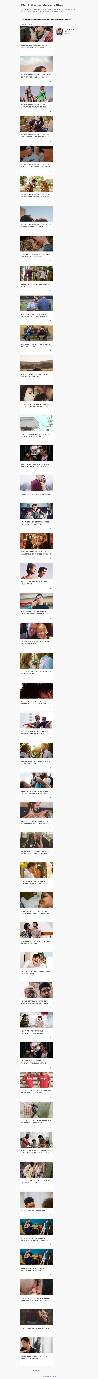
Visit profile (68, 33)
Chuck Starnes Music (69, 30)
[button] (50, 51)
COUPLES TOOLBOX (26, 24)
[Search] (77, 5)
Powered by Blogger (49, 1376)
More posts (36, 1370)
